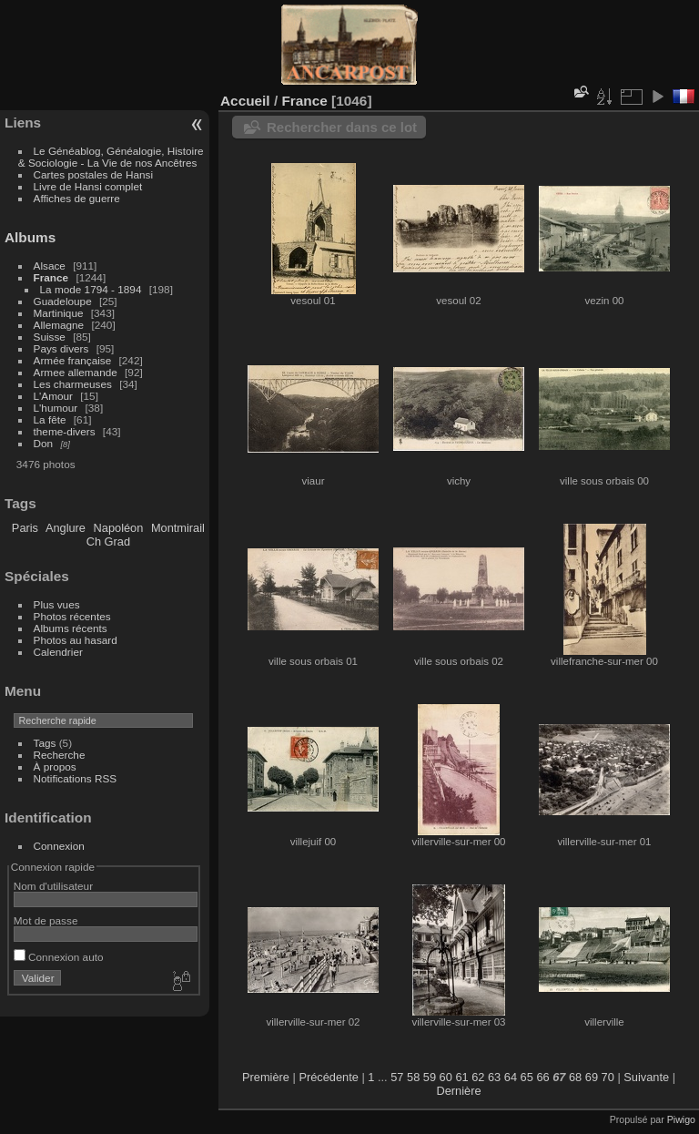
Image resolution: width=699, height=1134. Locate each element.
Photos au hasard (75, 640)
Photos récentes (72, 616)
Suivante (646, 1077)
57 (396, 1077)
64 (510, 1077)
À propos (55, 766)
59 (429, 1077)
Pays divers (61, 348)
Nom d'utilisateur (53, 886)
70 (608, 1077)
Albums (30, 237)
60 (446, 1077)
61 (461, 1077)
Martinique (59, 313)
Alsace (50, 265)
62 (477, 1077)
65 (527, 1077)
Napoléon (119, 528)
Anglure (66, 528)
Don (44, 443)
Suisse (50, 336)
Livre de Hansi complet (88, 186)
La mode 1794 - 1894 (91, 289)
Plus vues (57, 604)
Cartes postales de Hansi (93, 174)
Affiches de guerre (77, 198)
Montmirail (178, 528)
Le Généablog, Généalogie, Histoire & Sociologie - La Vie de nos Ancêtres (111, 157)
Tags (45, 743)
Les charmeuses (73, 384)
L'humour (56, 408)
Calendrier (58, 652)
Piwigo (681, 1119)
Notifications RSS (75, 778)
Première (265, 1077)
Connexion (59, 846)
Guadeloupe (63, 301)
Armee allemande (75, 372)
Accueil (245, 100)
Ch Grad (108, 541)
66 (542, 1077)
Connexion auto (59, 957)
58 (413, 1077)
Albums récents (70, 628)
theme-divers (65, 431)
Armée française (73, 360)
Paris (25, 528)
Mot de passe (46, 920)
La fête (50, 419)
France (51, 277)
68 (575, 1077)
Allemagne (59, 325)
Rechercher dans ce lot (342, 127)
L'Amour (53, 396)
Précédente (328, 1077)
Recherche (60, 755)
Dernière (458, 1091)
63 (494, 1077)
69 (591, 1077)
